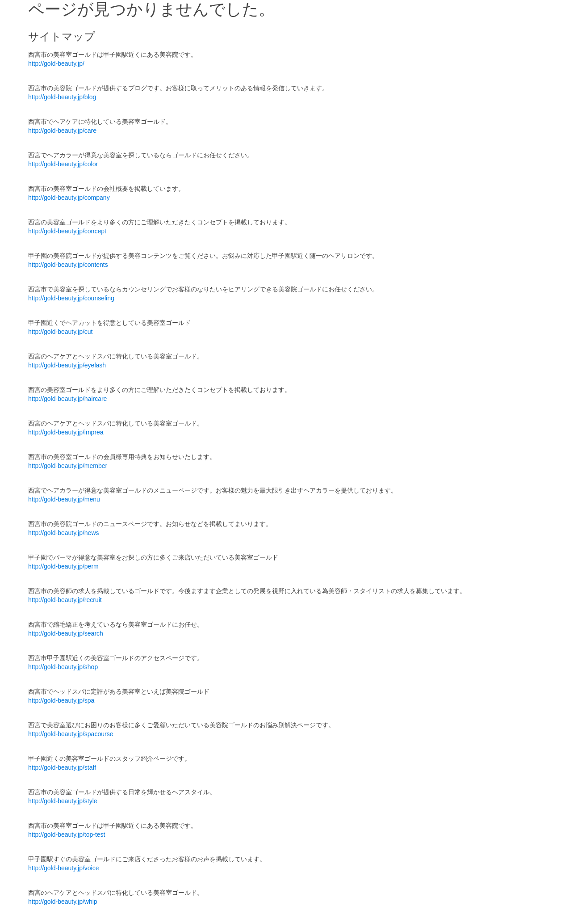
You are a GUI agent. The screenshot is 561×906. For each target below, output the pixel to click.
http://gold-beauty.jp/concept (67, 231)
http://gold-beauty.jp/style (62, 801)
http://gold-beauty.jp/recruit (65, 599)
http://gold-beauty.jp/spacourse (70, 733)
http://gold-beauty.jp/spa (61, 700)
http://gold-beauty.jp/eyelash (67, 365)
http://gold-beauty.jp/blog (62, 97)
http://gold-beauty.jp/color (63, 164)
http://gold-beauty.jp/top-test (66, 834)
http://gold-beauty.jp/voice (63, 868)
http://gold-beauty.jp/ (56, 63)
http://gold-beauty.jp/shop (63, 666)
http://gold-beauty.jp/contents (68, 264)
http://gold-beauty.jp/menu (64, 499)
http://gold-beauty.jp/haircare (67, 398)
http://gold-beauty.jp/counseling (71, 298)
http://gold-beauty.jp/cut (60, 331)
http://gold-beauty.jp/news (63, 532)
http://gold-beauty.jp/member (67, 465)
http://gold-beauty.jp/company (69, 197)
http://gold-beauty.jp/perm (63, 566)
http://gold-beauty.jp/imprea (66, 432)
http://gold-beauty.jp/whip (62, 901)
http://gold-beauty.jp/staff (62, 767)
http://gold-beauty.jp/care (62, 130)
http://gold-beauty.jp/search (65, 633)
